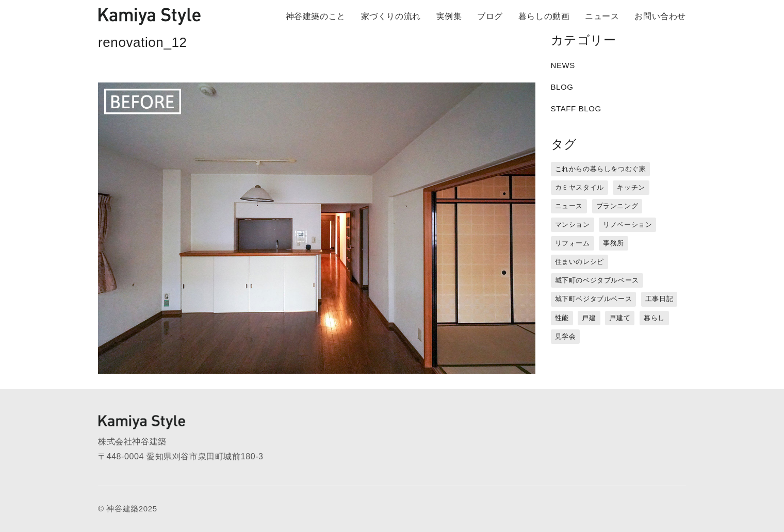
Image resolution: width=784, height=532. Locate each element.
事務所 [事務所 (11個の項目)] (613, 243)
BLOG (562, 86)
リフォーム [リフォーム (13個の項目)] (572, 243)
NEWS (563, 65)
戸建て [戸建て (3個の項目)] (619, 318)
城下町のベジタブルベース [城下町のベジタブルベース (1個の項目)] (597, 280)
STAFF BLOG (576, 108)
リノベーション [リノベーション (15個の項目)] (627, 224)
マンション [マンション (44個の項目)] (572, 224)
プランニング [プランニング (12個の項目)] (617, 206)
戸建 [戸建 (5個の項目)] (589, 318)
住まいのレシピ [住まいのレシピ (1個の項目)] (579, 261)
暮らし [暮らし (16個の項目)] (654, 318)
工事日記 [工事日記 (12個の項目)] (659, 299)
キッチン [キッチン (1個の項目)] (631, 187)
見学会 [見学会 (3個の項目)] (565, 336)
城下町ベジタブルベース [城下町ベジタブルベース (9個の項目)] (593, 299)
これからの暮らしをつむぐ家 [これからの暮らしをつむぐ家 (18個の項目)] (600, 169)
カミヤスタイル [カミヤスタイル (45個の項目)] (579, 187)
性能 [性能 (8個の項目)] (562, 318)
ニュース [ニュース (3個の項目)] (569, 206)
